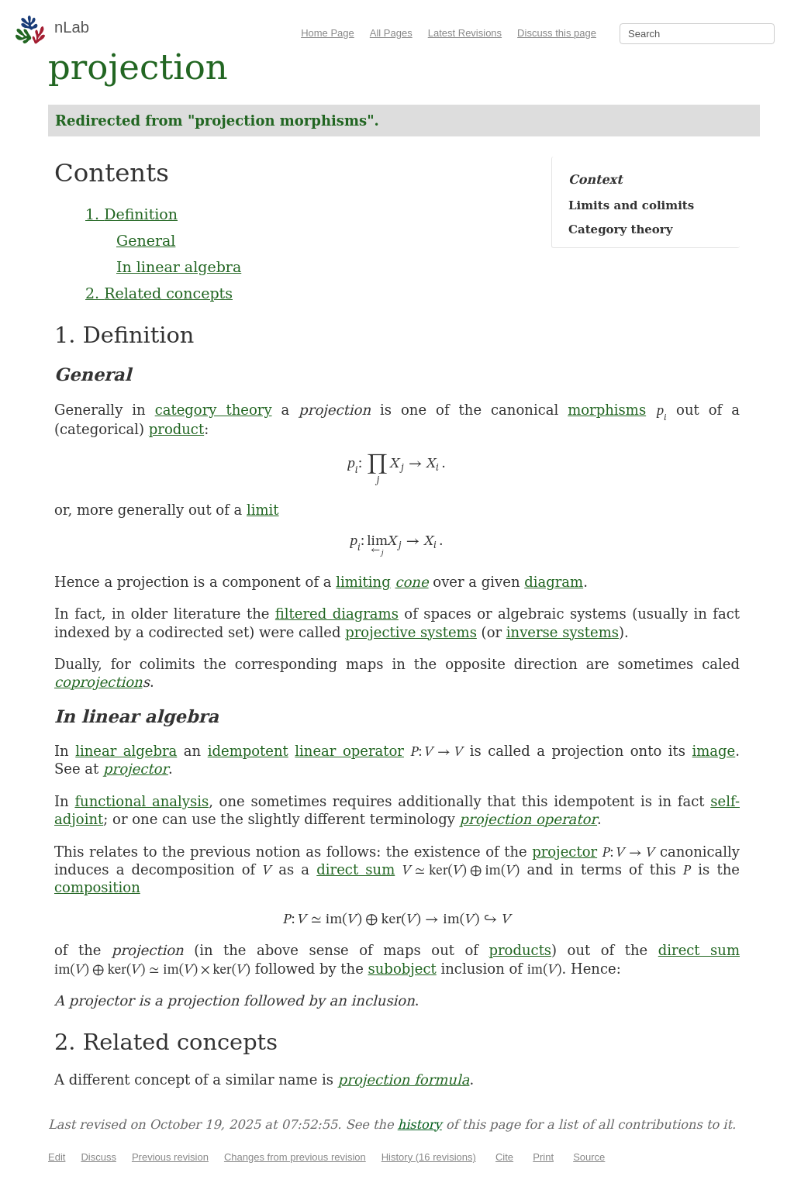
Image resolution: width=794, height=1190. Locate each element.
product (176, 429)
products (519, 950)
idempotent (248, 751)
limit (263, 510)
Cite (504, 1157)
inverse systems (562, 632)
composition (97, 887)
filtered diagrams (337, 613)
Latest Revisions (465, 33)
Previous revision (170, 1157)
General (145, 240)
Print (543, 1157)
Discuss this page (556, 33)
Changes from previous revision (295, 1157)
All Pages (391, 33)
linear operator (349, 751)
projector (135, 769)
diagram (553, 582)
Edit (56, 1157)
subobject (402, 969)
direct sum (355, 869)
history (420, 1124)
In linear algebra (178, 266)
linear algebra (126, 751)
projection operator (528, 819)
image (714, 751)
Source (589, 1157)
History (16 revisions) (428, 1157)
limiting (363, 582)
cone (411, 582)
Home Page (327, 33)
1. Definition (131, 213)
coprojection (98, 682)
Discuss (98, 1157)
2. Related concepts (159, 293)
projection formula (404, 1079)
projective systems (411, 632)
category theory (213, 410)
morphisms (607, 410)
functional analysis (141, 801)
